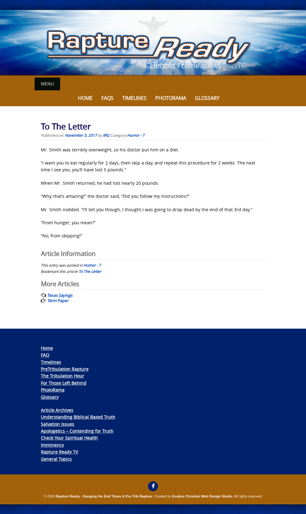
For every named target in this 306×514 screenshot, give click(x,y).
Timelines (134, 98)
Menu (47, 84)
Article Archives (57, 410)
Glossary (207, 98)
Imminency (52, 445)
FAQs (107, 98)
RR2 (106, 135)
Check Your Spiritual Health (69, 438)
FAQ (45, 355)
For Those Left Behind (63, 383)
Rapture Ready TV (59, 452)
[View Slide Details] (153, 43)
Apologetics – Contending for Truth (77, 431)
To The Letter (90, 271)
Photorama (170, 98)
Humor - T (136, 135)
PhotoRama (53, 390)
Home (85, 98)
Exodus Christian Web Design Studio (202, 496)
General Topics (56, 459)
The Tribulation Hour (62, 376)
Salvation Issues (57, 424)
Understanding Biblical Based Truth (78, 417)
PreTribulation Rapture (64, 369)
